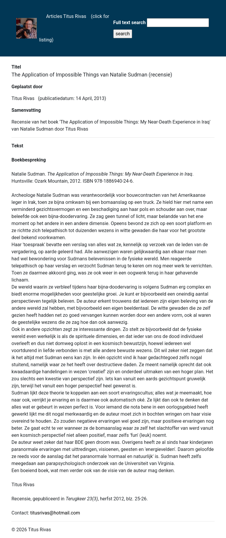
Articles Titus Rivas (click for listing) (74, 28)
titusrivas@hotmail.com (55, 513)
